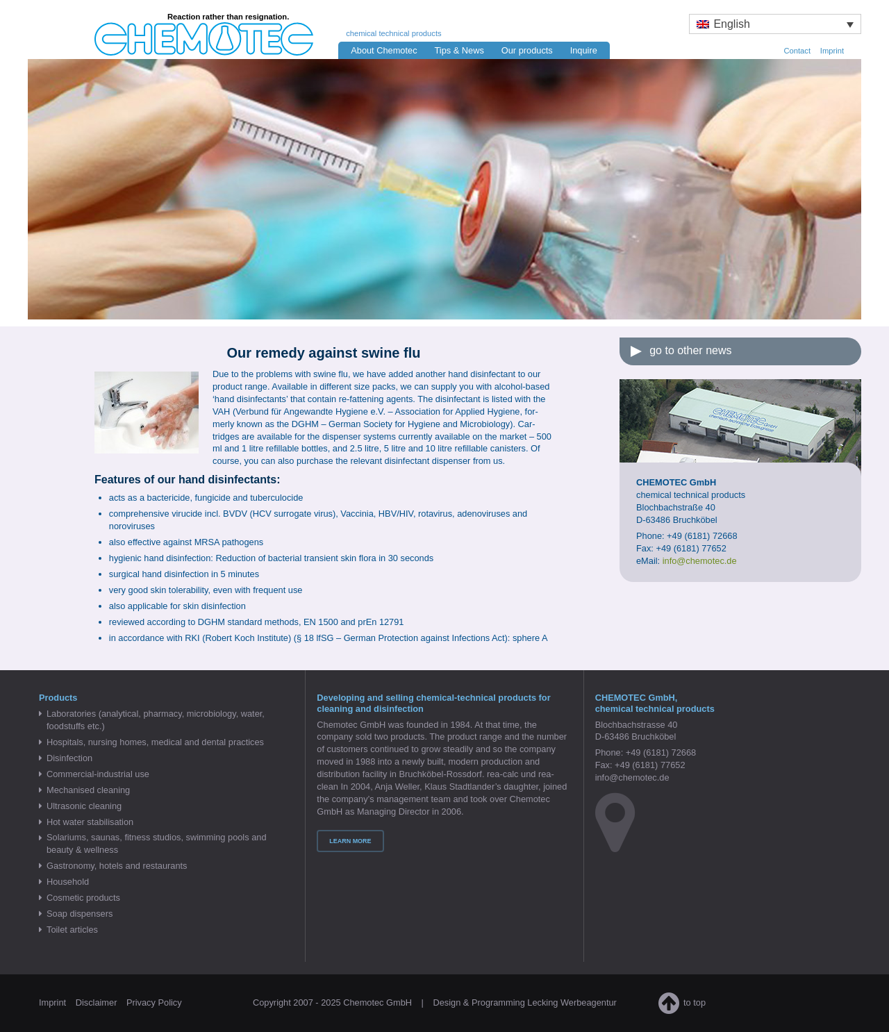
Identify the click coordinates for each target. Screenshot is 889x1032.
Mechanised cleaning (88, 790)
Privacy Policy (154, 1002)
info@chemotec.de (700, 561)
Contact (797, 51)
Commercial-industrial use (98, 774)
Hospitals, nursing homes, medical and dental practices (155, 742)
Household (68, 881)
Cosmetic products (83, 897)
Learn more (350, 841)
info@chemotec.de (632, 777)
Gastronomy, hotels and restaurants (117, 865)
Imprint (832, 51)
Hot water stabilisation (90, 822)
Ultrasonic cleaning (84, 806)
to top (682, 1002)
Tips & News (458, 50)
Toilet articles (72, 929)
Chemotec (191, 28)
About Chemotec (384, 50)
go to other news (690, 350)
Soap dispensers (80, 913)
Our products (527, 50)
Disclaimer (96, 1002)
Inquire (583, 50)
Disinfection (69, 758)
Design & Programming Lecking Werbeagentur (524, 1002)
